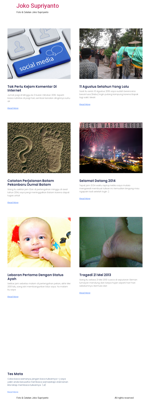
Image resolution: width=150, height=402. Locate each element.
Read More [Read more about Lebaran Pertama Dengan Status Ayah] (12, 297)
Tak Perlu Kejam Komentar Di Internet (32, 88)
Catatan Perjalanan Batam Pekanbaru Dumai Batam (30, 183)
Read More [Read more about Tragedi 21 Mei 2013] (84, 293)
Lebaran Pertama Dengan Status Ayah (35, 277)
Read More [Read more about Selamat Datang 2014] (84, 199)
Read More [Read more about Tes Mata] (12, 392)
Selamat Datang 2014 (97, 181)
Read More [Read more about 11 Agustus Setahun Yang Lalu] (84, 104)
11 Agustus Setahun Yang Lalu (104, 86)
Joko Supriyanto (37, 5)
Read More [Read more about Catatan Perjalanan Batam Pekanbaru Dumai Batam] (12, 203)
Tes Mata (15, 374)
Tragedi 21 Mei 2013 (95, 275)
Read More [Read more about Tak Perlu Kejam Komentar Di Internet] (12, 108)
